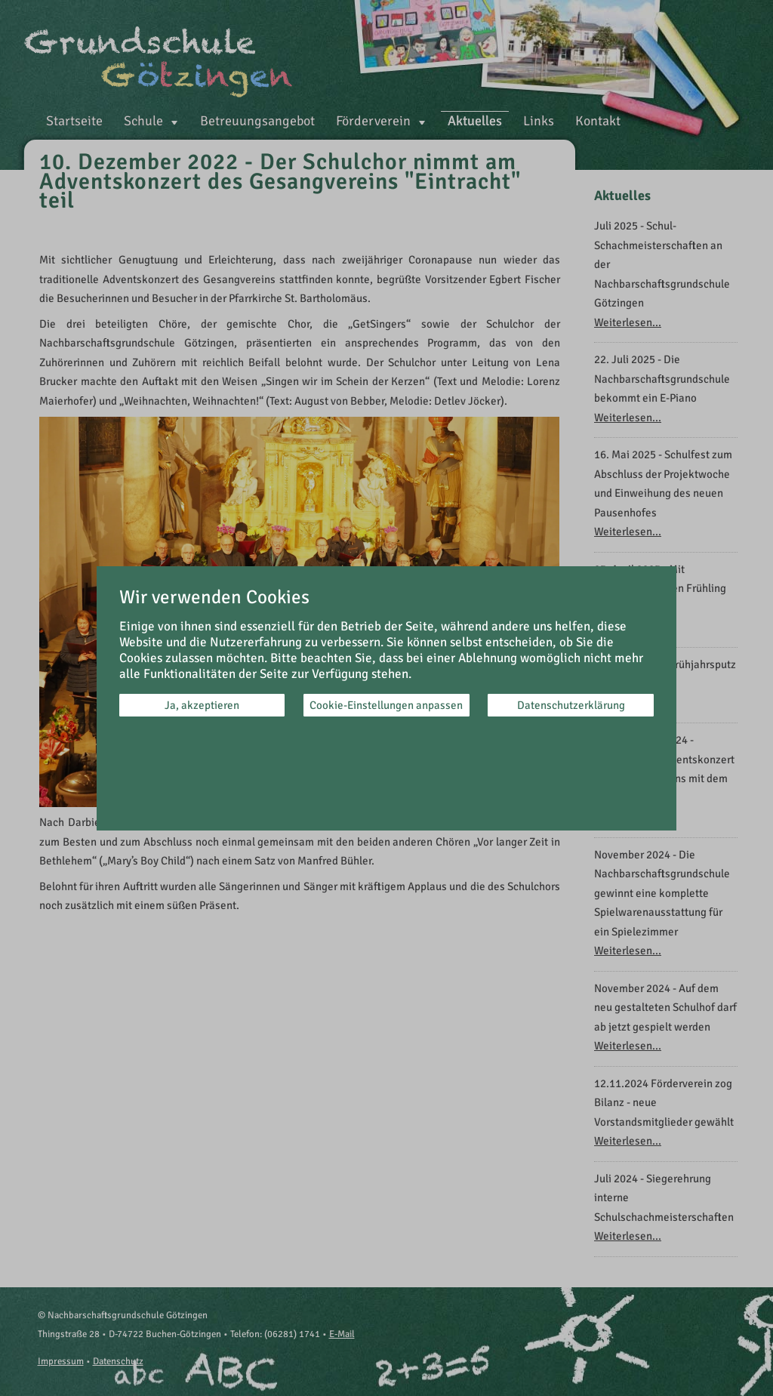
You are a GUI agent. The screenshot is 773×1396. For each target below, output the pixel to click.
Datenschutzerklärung (571, 705)
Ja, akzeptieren (202, 705)
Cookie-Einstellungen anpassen (386, 705)
